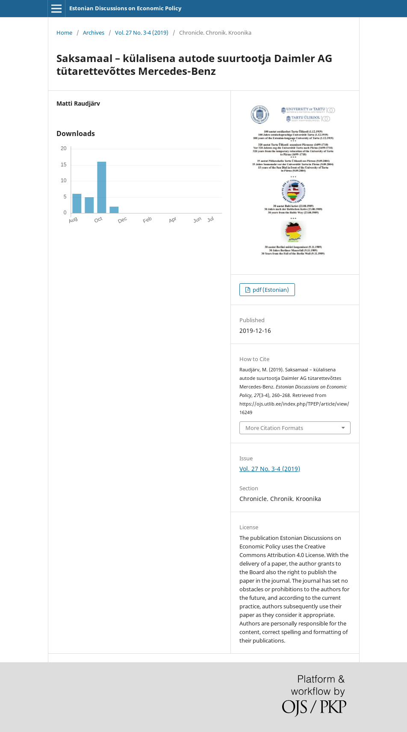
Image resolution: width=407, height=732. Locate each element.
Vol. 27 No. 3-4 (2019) (141, 32)
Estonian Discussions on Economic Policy (125, 8)
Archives (93, 32)
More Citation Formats (274, 428)
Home (64, 32)
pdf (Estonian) (270, 289)
